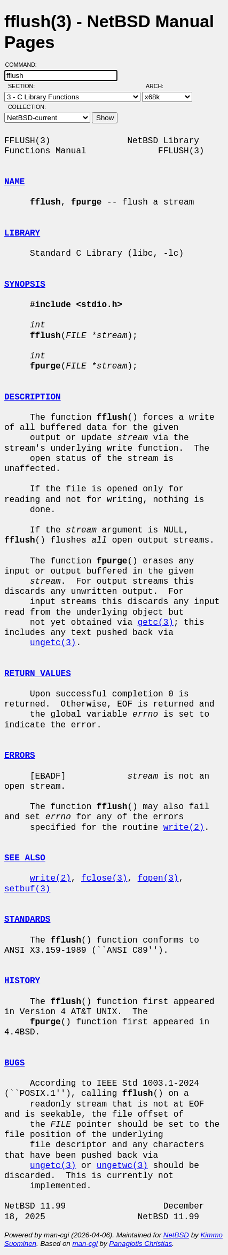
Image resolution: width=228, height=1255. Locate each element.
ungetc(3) (53, 643)
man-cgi (84, 1244)
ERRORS (19, 756)
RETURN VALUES (37, 674)
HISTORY (22, 981)
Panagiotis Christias (140, 1244)
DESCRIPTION (32, 397)
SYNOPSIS (24, 285)
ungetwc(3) (122, 1166)
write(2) (184, 828)
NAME (14, 182)
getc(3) (156, 623)
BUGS (14, 1063)
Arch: (159, 86)
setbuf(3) (27, 889)
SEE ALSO (24, 858)
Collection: (27, 107)
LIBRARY (22, 233)
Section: (24, 86)
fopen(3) (158, 878)
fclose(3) (104, 878)
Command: (24, 64)
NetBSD (176, 1235)
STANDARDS (27, 919)
